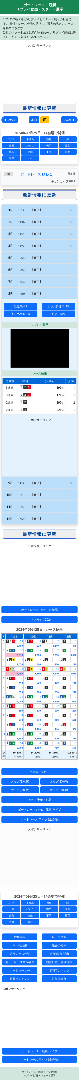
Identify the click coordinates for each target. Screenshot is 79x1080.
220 (39, 682)
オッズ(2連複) (59, 790)
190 (57, 664)
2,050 (73, 673)
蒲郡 (48, 139)
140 (74, 682)
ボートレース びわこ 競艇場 (39, 610)
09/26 (69, 120)
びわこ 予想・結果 (39, 800)
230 (57, 692)
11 (3, 733)
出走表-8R (20, 306)
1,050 (20, 664)
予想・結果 (58, 314)
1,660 (73, 701)
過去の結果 (59, 945)
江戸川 (11, 139)
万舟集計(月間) (59, 954)
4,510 (56, 673)
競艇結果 (20, 937)
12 (57, 696)
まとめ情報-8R (20, 314)
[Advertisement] (39, 73)
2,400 (20, 729)
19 (21, 641)
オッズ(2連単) (20, 790)
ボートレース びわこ (36, 174)
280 (39, 692)
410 (21, 682)
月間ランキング (20, 979)
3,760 (20, 747)
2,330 (38, 738)
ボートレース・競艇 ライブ (39, 1051)
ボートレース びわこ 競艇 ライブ (39, 809)
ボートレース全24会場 (20, 962)
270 (74, 664)
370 (57, 738)
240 (74, 692)
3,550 (73, 655)
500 (74, 720)
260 (57, 720)
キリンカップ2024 (39, 620)
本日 (34, 120)
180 (57, 682)
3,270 (56, 701)
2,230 (56, 655)
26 (21, 696)
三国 (11, 145)
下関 (48, 152)
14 (57, 668)
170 (39, 710)
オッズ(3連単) (20, 782)
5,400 (20, 645)
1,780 (38, 729)
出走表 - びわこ (39, 772)
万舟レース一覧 (20, 954)
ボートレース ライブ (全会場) (40, 819)
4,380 (38, 655)
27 (21, 650)
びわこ (30, 145)
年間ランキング (59, 970)
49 (21, 668)
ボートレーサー (20, 970)
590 (21, 710)
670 (21, 692)
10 (3, 724)
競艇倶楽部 (59, 979)
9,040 (20, 701)
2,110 (56, 645)
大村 (30, 158)
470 (74, 645)
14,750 (19, 673)
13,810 (19, 655)
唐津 (11, 158)
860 (39, 664)
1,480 (38, 747)
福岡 (67, 152)
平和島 (30, 139)
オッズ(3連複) (59, 782)
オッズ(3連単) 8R (58, 306)
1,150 (38, 673)
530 (39, 645)
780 (57, 747)
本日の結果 (20, 945)
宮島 (11, 152)
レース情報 (59, 937)
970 (21, 720)
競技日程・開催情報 (59, 962)
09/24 (9, 120)
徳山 (30, 152)
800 (39, 701)
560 (74, 729)
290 (57, 710)
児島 (67, 145)
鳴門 (48, 145)
